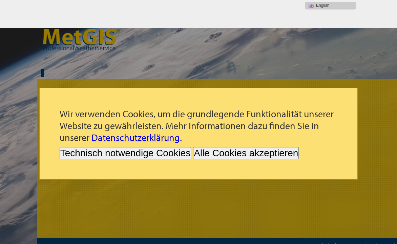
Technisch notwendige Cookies (125, 125)
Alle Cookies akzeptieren (246, 125)
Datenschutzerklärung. (136, 109)
